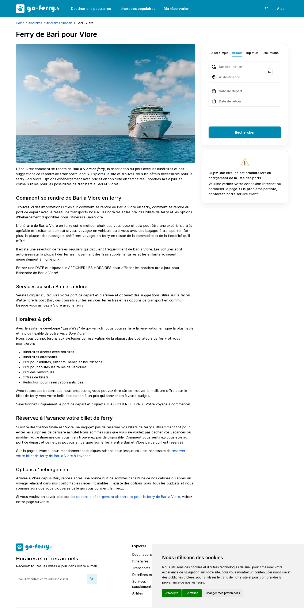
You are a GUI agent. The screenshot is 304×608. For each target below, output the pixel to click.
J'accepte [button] (172, 593)
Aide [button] (281, 9)
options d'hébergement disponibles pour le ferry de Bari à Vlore (128, 497)
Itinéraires (35, 23)
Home (20, 23)
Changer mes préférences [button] (223, 593)
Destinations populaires (91, 9)
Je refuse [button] (192, 593)
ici (42, 295)
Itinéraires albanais (59, 23)
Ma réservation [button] (176, 9)
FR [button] (267, 9)
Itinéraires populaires (137, 9)
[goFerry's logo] (40, 8)
